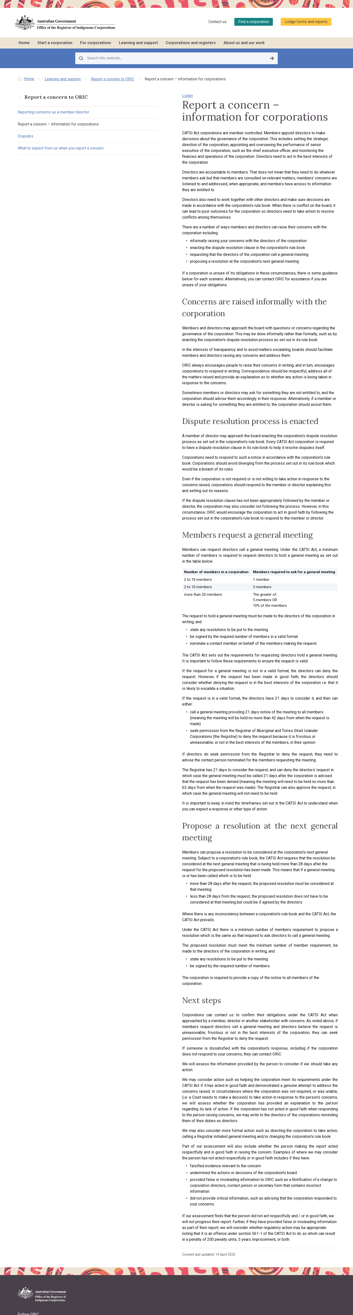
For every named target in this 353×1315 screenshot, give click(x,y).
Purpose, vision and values (119, 1200)
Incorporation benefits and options (119, 1115)
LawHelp (223, 1150)
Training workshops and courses (242, 1119)
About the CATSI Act (114, 1206)
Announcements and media (120, 1224)
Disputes (25, 143)
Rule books (166, 1119)
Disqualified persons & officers (299, 1149)
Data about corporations (295, 1142)
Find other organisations (295, 1130)
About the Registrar (113, 1188)
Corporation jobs (230, 1143)
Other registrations (113, 1148)
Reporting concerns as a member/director (53, 113)
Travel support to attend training (241, 1125)
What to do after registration (120, 1141)
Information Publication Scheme (124, 1254)
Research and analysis (293, 1166)
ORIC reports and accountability (123, 1242)
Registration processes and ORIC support (124, 1132)
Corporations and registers (191, 42)
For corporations (95, 42)
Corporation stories (291, 1136)
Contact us (217, 21)
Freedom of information (117, 1248)
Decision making (170, 1143)
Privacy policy (30, 1214)
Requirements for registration (121, 1124)
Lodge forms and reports (306, 21)
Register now (109, 1154)
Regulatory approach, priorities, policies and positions (123, 1214)
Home (24, 42)
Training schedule (230, 1113)
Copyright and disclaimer (39, 1224)
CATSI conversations (233, 1137)
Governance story (231, 1156)
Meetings (165, 1131)
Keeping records (170, 1150)
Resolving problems (173, 1156)
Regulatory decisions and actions (124, 1236)
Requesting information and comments (297, 1157)
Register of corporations (295, 1113)
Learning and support (138, 42)
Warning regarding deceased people (33, 1237)
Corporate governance (175, 1162)
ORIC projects (109, 1230)
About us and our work (244, 42)
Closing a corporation (174, 1168)
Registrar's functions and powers (124, 1194)
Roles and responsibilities (177, 1125)
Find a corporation (253, 21)
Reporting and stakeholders (179, 1113)
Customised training (232, 1131)
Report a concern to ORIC (112, 79)
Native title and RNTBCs (176, 1137)
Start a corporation (55, 42)
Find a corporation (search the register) (299, 1121)
